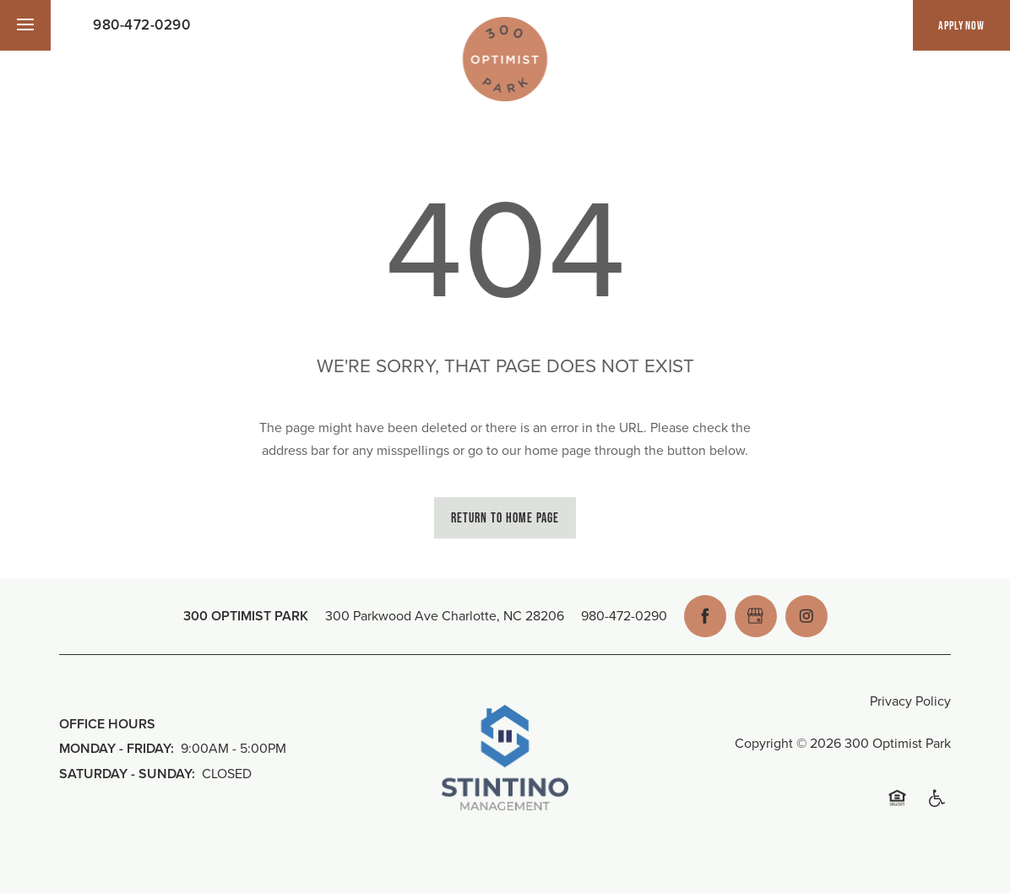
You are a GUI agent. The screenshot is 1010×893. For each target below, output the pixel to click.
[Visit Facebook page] (705, 616)
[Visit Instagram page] (806, 616)
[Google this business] (756, 616)
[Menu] (25, 25)
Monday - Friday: (116, 748)
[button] (961, 25)
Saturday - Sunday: (127, 773)
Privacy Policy (910, 701)
